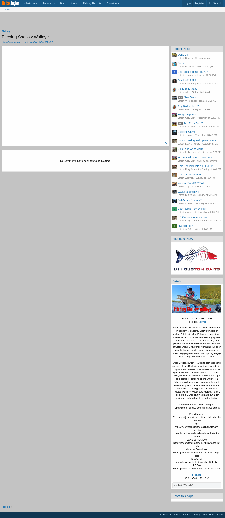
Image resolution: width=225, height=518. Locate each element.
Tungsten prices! (187, 114)
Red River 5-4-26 (190, 123)
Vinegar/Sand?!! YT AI (191, 182)
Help (211, 514)
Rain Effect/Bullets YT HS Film (195, 165)
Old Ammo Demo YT (190, 200)
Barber (182, 63)
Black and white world (190, 148)
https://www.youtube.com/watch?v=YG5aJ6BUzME (27, 42)
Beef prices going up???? (193, 71)
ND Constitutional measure (193, 217)
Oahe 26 (183, 54)
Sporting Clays (186, 131)
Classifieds (113, 3)
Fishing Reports (92, 3)
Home (219, 514)
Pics (61, 3)
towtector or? (185, 225)
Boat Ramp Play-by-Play (192, 208)
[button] (54, 3)
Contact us (165, 514)
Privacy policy (200, 514)
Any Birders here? (188, 106)
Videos (74, 3)
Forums (47, 3)
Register (6, 9)
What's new (30, 3)
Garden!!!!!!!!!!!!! (187, 80)
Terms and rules (182, 514)
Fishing (196, 474)
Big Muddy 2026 (187, 88)
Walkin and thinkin (188, 191)
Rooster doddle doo (189, 174)
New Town (187, 97)
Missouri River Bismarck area (195, 157)
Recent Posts (181, 49)
